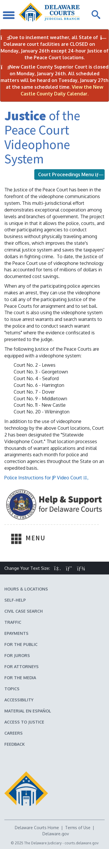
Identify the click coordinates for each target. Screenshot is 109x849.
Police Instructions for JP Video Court (46, 478)
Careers (13, 733)
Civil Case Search (23, 611)
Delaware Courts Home (37, 827)
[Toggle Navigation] (8, 14)
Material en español (27, 710)
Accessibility (18, 699)
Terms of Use (77, 827)
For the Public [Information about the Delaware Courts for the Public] (20, 644)
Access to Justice (24, 721)
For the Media (20, 677)
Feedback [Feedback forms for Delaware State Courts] (14, 744)
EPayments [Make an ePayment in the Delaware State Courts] (16, 633)
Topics (11, 688)
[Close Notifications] (103, 37)
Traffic (12, 622)
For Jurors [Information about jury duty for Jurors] (17, 655)
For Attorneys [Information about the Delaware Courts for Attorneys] (21, 666)
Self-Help (15, 600)
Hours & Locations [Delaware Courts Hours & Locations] (26, 588)
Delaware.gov (55, 833)
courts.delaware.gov (82, 843)
